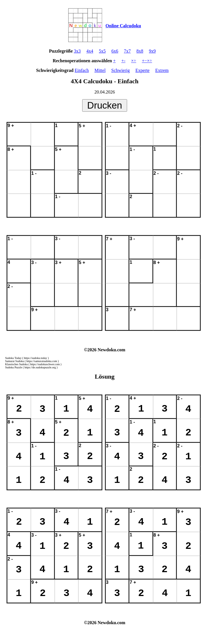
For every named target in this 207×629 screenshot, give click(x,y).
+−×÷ (147, 60)
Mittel (99, 70)
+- (123, 60)
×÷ (133, 60)
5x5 (102, 51)
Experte (142, 70)
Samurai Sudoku (14, 361)
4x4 (89, 51)
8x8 (139, 51)
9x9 (152, 51)
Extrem (162, 70)
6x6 (114, 51)
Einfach (81, 70)
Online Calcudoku (123, 25)
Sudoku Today (13, 358)
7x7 (127, 51)
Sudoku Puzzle (13, 367)
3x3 (77, 51)
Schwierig (120, 70)
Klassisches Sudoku (16, 364)
